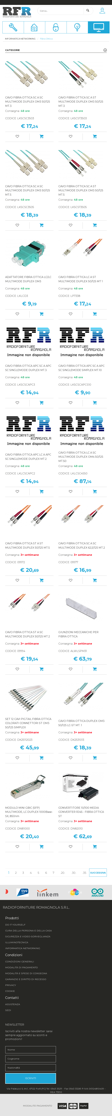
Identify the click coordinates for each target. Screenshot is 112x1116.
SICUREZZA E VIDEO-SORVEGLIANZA (27, 936)
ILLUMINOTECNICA (16, 942)
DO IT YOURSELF (15, 924)
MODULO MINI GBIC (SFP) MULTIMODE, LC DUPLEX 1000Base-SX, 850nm (29, 812)
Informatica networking (20, 38)
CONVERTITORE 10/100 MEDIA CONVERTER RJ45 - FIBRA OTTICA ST (81, 812)
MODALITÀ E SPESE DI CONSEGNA (26, 973)
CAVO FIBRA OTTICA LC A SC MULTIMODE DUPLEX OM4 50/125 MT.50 (80, 457)
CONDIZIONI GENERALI (19, 961)
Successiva (98, 872)
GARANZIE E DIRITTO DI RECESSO (25, 979)
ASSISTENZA (12, 1004)
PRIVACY (10, 985)
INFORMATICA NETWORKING (22, 948)
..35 (84, 872)
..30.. (73, 872)
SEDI (8, 1010)
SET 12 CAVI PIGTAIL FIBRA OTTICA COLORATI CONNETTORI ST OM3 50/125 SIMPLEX (28, 723)
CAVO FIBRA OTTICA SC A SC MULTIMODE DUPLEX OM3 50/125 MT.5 (27, 190)
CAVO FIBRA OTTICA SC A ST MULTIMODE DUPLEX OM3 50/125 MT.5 (80, 190)
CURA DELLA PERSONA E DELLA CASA (28, 930)
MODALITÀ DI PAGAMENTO (21, 967)
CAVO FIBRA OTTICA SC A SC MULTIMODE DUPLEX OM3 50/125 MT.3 (27, 101)
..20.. (62, 872)
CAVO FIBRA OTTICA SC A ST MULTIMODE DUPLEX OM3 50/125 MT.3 (80, 101)
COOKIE (10, 991)
